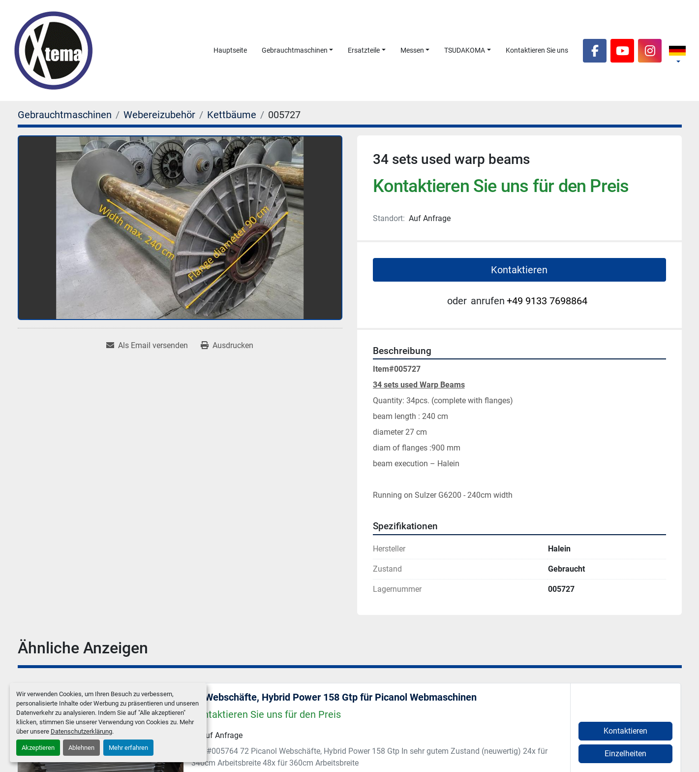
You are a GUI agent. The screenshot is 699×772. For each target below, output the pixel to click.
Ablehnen (81, 747)
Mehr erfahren (128, 747)
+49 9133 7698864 (547, 301)
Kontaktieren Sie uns (537, 50)
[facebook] (595, 51)
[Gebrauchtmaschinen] (65, 115)
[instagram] (650, 51)
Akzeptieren (38, 747)
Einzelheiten (625, 753)
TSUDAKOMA (464, 50)
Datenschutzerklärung (81, 731)
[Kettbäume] (231, 115)
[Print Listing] (227, 345)
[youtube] (622, 51)
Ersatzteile (364, 50)
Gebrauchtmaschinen (295, 50)
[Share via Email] (147, 345)
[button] (298, 50)
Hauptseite (230, 50)
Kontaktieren (519, 270)
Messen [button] (412, 50)
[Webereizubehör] (159, 115)
